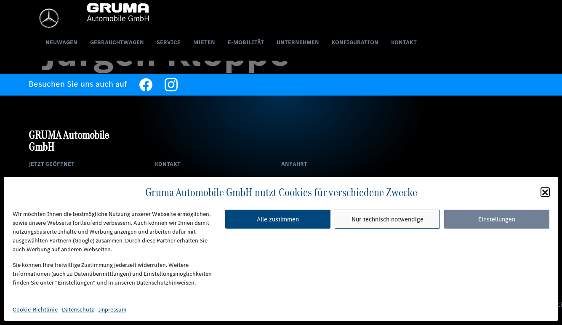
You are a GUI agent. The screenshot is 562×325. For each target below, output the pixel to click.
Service (169, 43)
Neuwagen (61, 43)
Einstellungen (496, 219)
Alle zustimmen (278, 219)
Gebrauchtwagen (117, 43)
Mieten (204, 43)
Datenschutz (78, 310)
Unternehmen (298, 43)
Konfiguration (355, 43)
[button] (545, 192)
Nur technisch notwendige (387, 219)
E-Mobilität (246, 43)
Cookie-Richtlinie (35, 310)
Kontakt (404, 43)
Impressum (112, 310)
